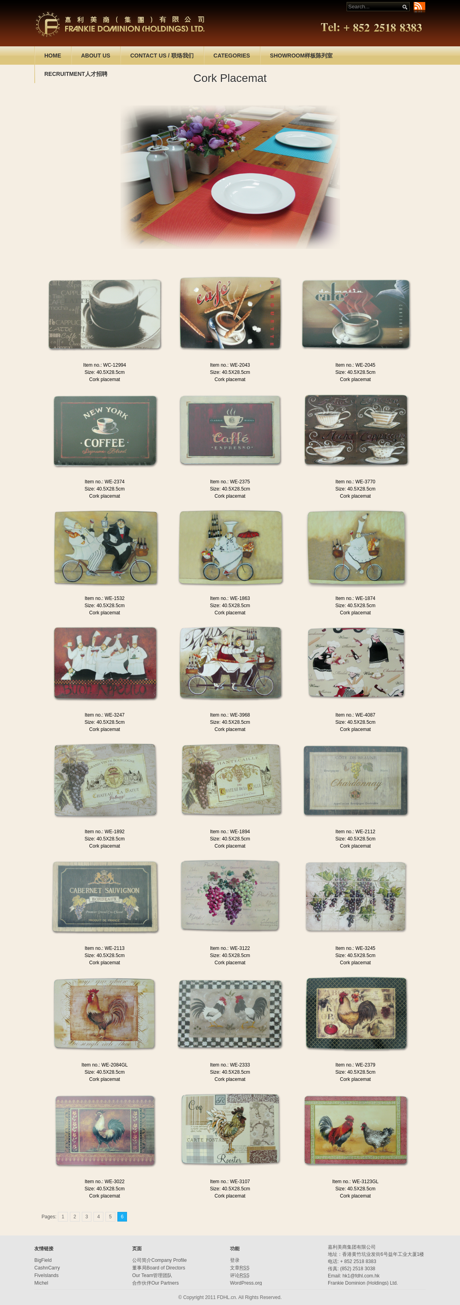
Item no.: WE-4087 (355, 715)
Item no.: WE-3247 (105, 715)
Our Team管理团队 (152, 1275)
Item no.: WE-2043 (230, 365)
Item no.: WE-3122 (230, 948)
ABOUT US (95, 55)
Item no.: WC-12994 (104, 365)
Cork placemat (104, 379)
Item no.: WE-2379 (355, 1065)
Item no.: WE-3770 (355, 482)
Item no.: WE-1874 (355, 598)
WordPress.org (246, 1283)
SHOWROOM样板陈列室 (301, 55)
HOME (52, 55)
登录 (235, 1260)
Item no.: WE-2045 (355, 365)
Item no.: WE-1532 (105, 598)
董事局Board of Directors (158, 1268)
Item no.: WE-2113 (105, 948)
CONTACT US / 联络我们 (161, 55)
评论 (240, 1275)
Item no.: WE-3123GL (355, 1181)
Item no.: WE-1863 (230, 598)
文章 (240, 1268)
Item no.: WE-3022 (105, 1181)
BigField (43, 1260)
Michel (41, 1283)
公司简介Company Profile (159, 1260)
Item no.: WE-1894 (230, 831)
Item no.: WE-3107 (230, 1181)
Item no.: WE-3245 (355, 948)
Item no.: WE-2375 (230, 482)
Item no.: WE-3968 (230, 715)
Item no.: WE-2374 (105, 482)
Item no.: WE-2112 (355, 831)
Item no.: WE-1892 (105, 831)
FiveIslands (46, 1275)
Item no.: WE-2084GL (104, 1065)
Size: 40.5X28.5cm (105, 372)
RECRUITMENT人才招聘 (75, 74)
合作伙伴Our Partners (155, 1283)
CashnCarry (47, 1268)
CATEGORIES (232, 55)
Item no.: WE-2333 (230, 1065)
